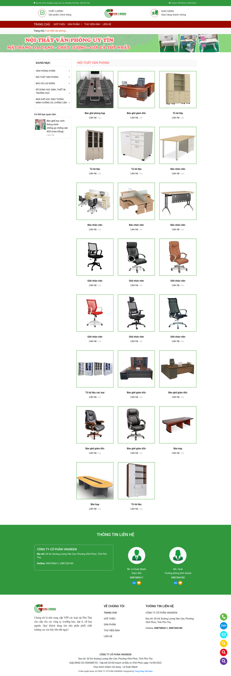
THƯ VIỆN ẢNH (92, 24)
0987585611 (136, 577)
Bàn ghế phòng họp (95, 113)
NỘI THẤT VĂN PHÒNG (47, 77)
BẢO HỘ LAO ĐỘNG (45, 83)
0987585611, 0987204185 (59, 563)
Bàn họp (178, 448)
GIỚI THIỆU (59, 24)
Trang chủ (39, 30)
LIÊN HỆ (107, 24)
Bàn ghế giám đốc (136, 113)
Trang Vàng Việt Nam (143, 671)
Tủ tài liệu (178, 113)
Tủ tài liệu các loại (94, 392)
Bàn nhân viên (177, 169)
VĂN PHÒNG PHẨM (45, 71)
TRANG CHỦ (42, 24)
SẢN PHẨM (73, 24)
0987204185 (178, 577)
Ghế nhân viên (94, 280)
